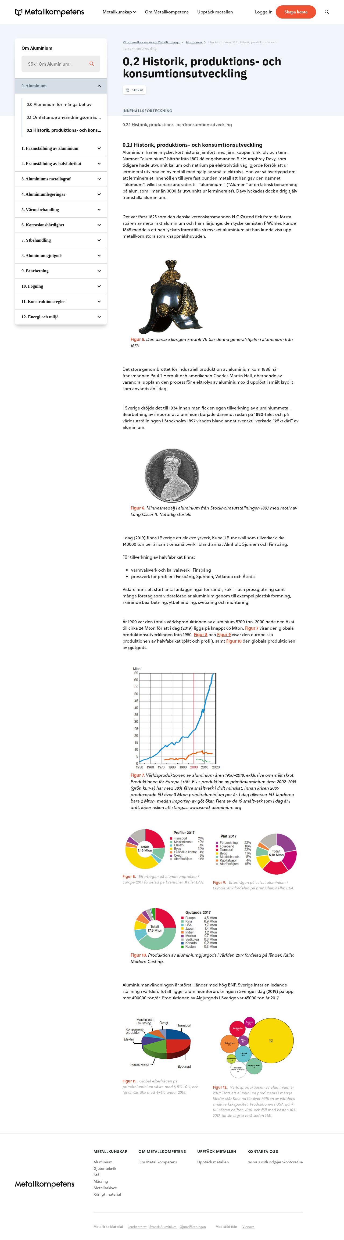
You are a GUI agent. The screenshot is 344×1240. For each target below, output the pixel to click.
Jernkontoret (137, 1226)
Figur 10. (139, 955)
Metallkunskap (117, 12)
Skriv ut (134, 89)
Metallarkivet (105, 1188)
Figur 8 (200, 634)
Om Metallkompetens (167, 12)
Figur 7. (138, 775)
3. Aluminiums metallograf (46, 179)
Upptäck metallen (215, 12)
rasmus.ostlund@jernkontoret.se (275, 1162)
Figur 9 (224, 634)
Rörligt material (107, 1194)
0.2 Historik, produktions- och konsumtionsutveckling (67, 130)
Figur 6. (138, 508)
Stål (97, 1175)
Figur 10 (234, 641)
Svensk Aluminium (163, 1226)
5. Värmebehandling (40, 209)
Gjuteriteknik (105, 1168)
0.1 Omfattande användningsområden (65, 117)
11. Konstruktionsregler (43, 301)
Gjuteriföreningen (193, 1226)
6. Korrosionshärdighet (43, 225)
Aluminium (103, 1162)
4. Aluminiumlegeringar (44, 194)
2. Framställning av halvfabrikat (51, 163)
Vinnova (248, 1226)
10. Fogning (32, 286)
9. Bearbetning (35, 271)
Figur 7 (252, 628)
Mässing (101, 1181)
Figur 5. (138, 339)
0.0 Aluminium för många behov (59, 104)
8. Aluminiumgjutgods (42, 255)
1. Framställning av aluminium (50, 148)
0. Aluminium (34, 86)
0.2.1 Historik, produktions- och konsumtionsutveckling (177, 124)
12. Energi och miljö (40, 317)
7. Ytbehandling (36, 240)
